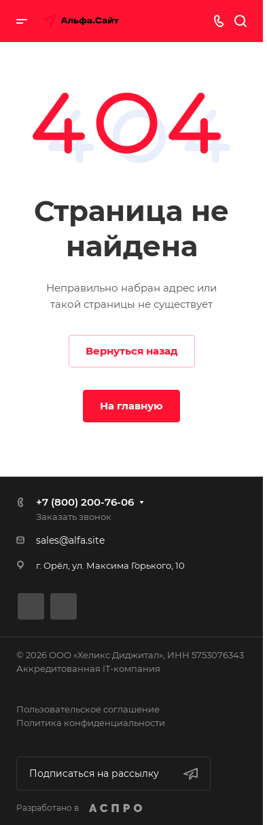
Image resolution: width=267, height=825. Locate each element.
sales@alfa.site (70, 540)
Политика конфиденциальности (90, 722)
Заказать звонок (73, 516)
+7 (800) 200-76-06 (85, 502)
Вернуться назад (132, 350)
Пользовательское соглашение (88, 709)
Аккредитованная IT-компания (88, 668)
